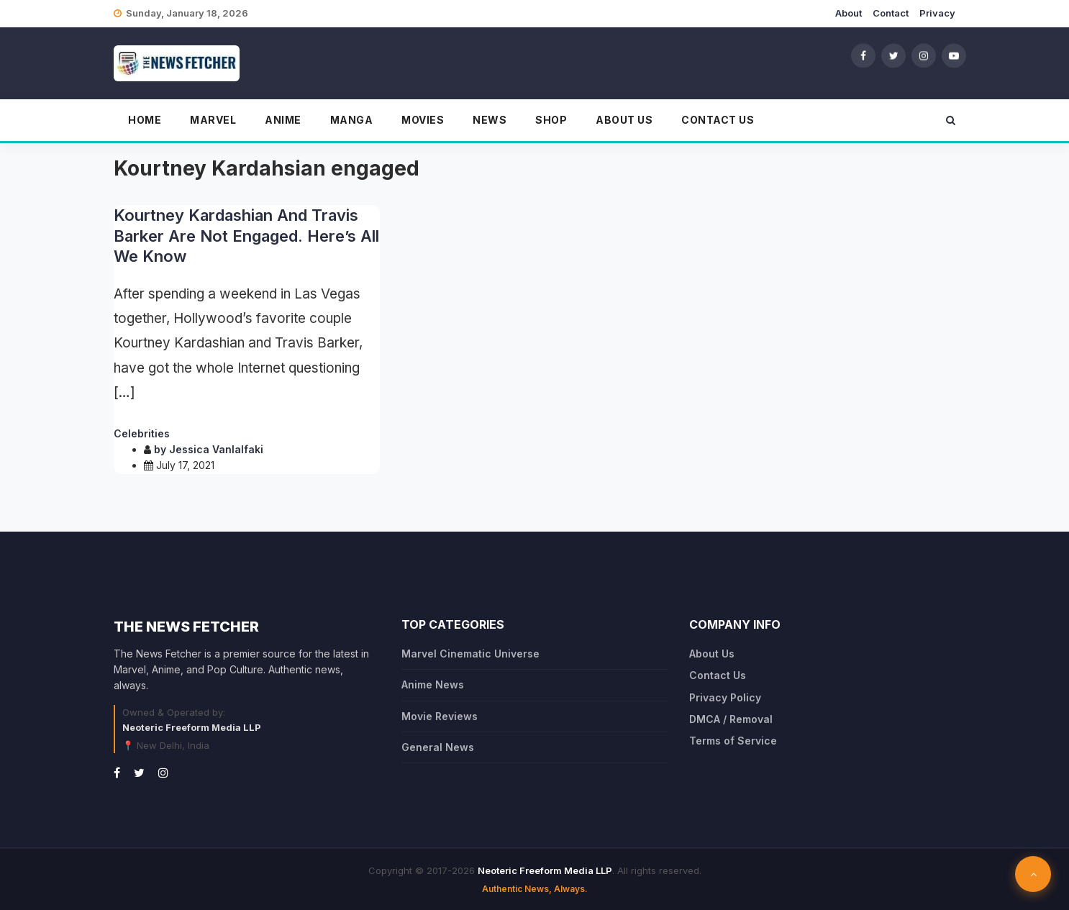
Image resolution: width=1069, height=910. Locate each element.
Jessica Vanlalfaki (216, 449)
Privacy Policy (725, 697)
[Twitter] (893, 55)
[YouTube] (954, 55)
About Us (624, 120)
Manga (351, 120)
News (489, 120)
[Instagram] (923, 55)
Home (144, 120)
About (848, 13)
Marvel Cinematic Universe (470, 653)
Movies (422, 120)
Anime (283, 120)
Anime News (432, 684)
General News (437, 747)
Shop (551, 120)
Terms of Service (733, 740)
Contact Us (717, 120)
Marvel (213, 120)
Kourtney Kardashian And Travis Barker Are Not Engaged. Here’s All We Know (246, 235)
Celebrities (142, 433)
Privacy (937, 13)
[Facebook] (863, 55)
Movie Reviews (439, 716)
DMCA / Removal (731, 719)
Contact (891, 13)
